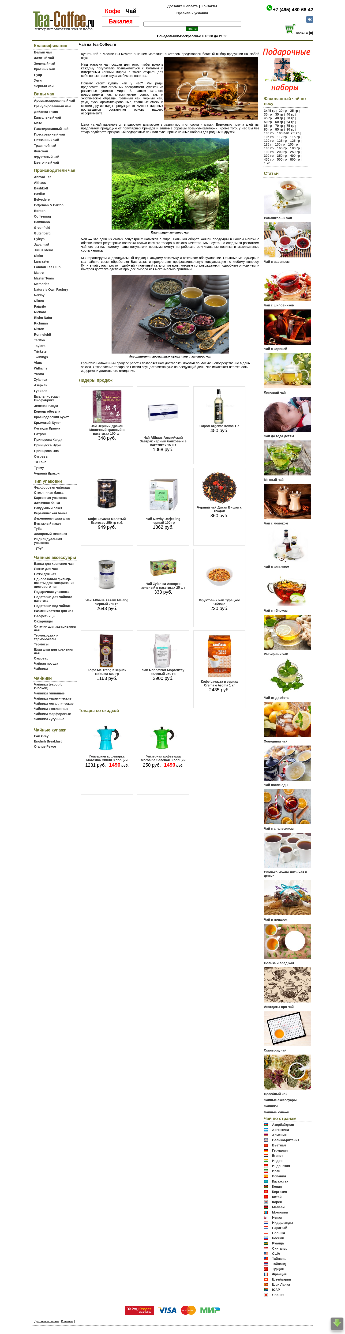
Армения (279, 1135)
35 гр (279, 114)
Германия (280, 1150)
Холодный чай (276, 741)
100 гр (269, 133)
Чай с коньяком (276, 567)
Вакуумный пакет (48, 508)
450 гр (269, 159)
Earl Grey (41, 736)
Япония (278, 1295)
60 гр (279, 122)
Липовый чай (275, 392)
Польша (278, 1233)
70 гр (279, 126)
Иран (276, 1171)
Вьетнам (279, 1145)
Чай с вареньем (276, 262)
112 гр (282, 137)
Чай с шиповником (279, 305)
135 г (268, 144)
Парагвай (279, 1228)
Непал (277, 1217)
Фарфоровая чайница (52, 487)
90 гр (290, 129)
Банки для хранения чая (54, 563)
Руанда (278, 1243)
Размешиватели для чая (53, 611)
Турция (278, 1269)
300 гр (269, 156)
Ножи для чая (45, 574)
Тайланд (279, 1264)
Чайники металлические (54, 703)
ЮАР (276, 1290)
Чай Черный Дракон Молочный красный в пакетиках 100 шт (106, 429)
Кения (277, 1186)
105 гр (269, 137)
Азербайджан (283, 1125)
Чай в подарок (275, 919)
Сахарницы (43, 621)
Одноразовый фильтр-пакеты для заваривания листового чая (54, 582)
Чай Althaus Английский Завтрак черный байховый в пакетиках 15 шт (163, 441)
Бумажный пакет (47, 523)
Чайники (41, 669)
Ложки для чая (46, 569)
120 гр (269, 141)
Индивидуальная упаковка (48, 541)
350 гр (282, 156)
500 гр (282, 159)
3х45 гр (269, 111)
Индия (277, 1161)
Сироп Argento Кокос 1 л (219, 426)
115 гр (295, 137)
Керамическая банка (50, 513)
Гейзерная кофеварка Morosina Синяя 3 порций (107, 758)
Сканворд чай (275, 1050)
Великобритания (285, 1140)
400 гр (295, 156)
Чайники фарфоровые (52, 714)
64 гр (290, 122)
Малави (278, 1207)
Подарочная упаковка (51, 592)
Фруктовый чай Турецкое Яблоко (219, 602)
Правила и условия (192, 13)
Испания (279, 1176)
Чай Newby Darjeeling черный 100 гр (163, 520)
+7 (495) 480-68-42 (293, 9)
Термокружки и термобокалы (46, 637)
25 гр (294, 111)
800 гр (295, 159)
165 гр (282, 148)
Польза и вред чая (279, 963)
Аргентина (280, 1130)
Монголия (280, 1212)
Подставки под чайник (52, 606)
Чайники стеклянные (51, 709)
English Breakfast (48, 741)
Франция (279, 1274)
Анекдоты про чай (279, 1007)
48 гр (279, 118)
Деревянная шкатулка (52, 518)
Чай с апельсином (279, 828)
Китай (276, 1197)
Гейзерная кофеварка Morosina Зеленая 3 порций (163, 758)
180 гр (295, 148)
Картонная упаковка (50, 498)
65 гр (268, 126)
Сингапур (279, 1248)
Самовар (41, 658)
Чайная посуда (46, 663)
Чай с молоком (276, 523)
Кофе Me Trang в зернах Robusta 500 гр (106, 672)
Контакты (209, 6)
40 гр (290, 114)
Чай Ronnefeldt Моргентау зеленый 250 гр (163, 672)
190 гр (269, 152)
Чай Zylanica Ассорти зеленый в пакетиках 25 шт (163, 585)
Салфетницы (44, 616)
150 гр (280, 144)
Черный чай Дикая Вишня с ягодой (219, 509)
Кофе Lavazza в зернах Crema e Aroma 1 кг (219, 683)
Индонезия (281, 1166)
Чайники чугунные (49, 719)
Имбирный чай (276, 654)
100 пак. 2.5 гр (288, 133)
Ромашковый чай (278, 218)
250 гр (295, 152)
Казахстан (280, 1181)
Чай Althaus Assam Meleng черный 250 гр (107, 602)
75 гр (290, 126)
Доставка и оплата (182, 6)
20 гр (283, 111)
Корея (277, 1202)
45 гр (268, 118)
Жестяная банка (47, 503)
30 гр (268, 114)
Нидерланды (282, 1223)
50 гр (290, 118)
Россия (278, 1238)
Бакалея (121, 21)
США (276, 1253)
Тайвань (279, 1259)
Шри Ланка (281, 1284)
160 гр (269, 148)
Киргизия (279, 1192)
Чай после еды (276, 785)
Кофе (112, 11)
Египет (277, 1155)
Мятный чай (274, 480)
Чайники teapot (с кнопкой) (48, 686)
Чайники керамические (52, 698)
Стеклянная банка (48, 492)
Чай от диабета (276, 698)
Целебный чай (276, 1094)
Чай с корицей (275, 349)
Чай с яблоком (276, 610)
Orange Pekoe (45, 746)
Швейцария (281, 1279)
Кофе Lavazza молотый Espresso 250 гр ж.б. (107, 520)
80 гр (268, 129)
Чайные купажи (276, 1112)
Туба (37, 529)
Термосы (41, 644)
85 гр (279, 129)
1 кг (267, 163)
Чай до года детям (279, 436)
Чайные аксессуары (280, 1100)
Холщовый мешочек (50, 534)
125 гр (282, 141)
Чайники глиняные (49, 693)
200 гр (282, 152)
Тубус (38, 548)
